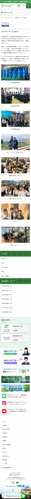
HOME (2, 17)
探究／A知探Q (5, 25)
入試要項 (21, 330)
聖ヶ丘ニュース (9, 17)
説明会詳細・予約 (21, 326)
